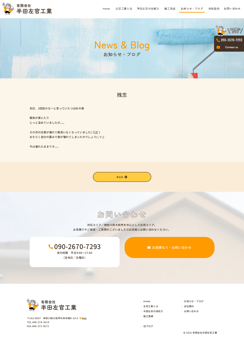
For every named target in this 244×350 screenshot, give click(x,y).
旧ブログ (148, 326)
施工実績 (170, 8)
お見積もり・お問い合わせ (169, 252)
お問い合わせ (232, 8)
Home (106, 8)
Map (84, 318)
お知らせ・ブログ (192, 8)
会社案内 (214, 8)
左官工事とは (124, 8)
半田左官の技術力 (148, 8)
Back (122, 177)
